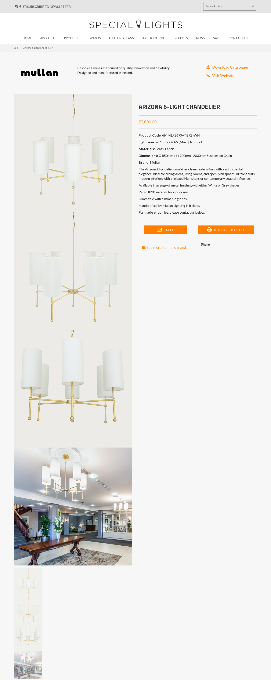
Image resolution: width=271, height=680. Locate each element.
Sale (216, 38)
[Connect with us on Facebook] (20, 6)
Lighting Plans (121, 38)
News (200, 38)
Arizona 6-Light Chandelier (38, 47)
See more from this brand (164, 247)
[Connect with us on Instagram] (16, 6)
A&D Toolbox (153, 38)
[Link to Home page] (136, 24)
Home (27, 38)
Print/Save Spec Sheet (225, 229)
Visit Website (220, 75)
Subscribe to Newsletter (47, 6)
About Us (47, 38)
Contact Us (238, 38)
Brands (95, 38)
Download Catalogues (227, 67)
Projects (180, 38)
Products (72, 38)
